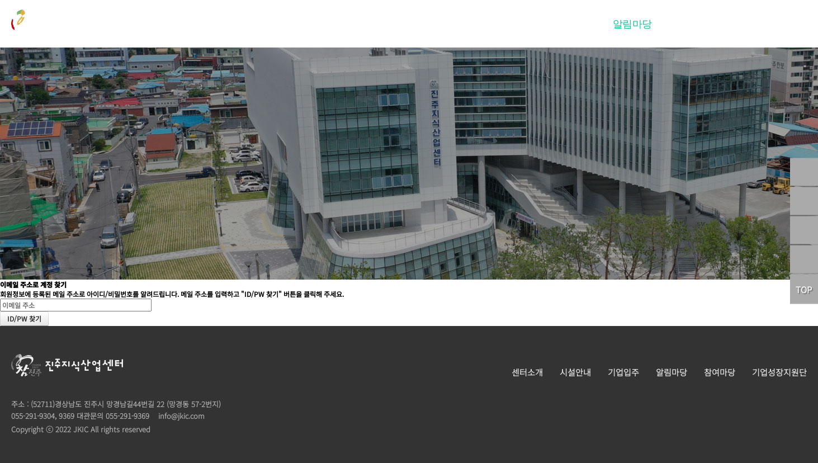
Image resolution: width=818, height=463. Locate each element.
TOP (804, 289)
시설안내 (520, 24)
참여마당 (688, 24)
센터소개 (464, 24)
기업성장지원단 (759, 24)
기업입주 (576, 24)
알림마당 (632, 24)
